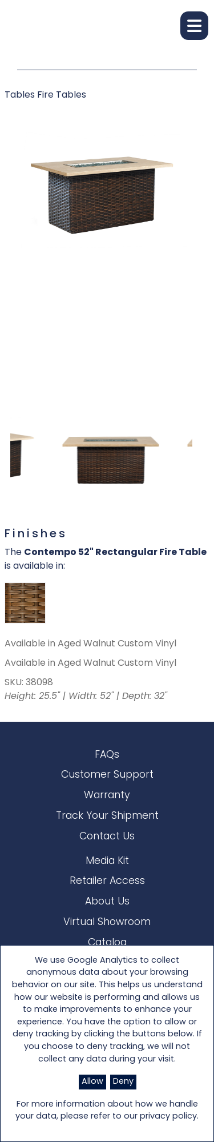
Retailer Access (107, 881)
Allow (92, 1081)
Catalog (107, 943)
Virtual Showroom (107, 922)
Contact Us (107, 837)
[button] (194, 25)
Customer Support (107, 775)
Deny (123, 1081)
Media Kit (107, 861)
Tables (21, 95)
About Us (107, 902)
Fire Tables (61, 95)
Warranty (107, 796)
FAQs (107, 755)
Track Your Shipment (107, 816)
